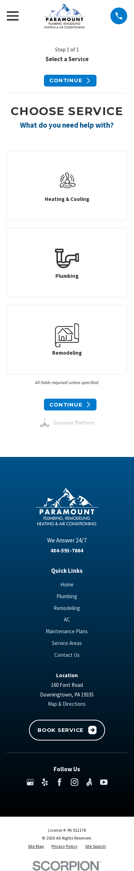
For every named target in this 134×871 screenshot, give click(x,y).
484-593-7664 (66, 550)
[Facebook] (59, 782)
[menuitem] (36, 846)
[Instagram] (74, 782)
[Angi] (89, 782)
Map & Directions (67, 703)
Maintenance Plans (67, 631)
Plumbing (66, 596)
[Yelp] (45, 782)
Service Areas (67, 643)
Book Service (67, 730)
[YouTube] (104, 782)
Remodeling (67, 608)
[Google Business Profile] (30, 782)
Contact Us (67, 654)
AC (67, 619)
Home (67, 584)
